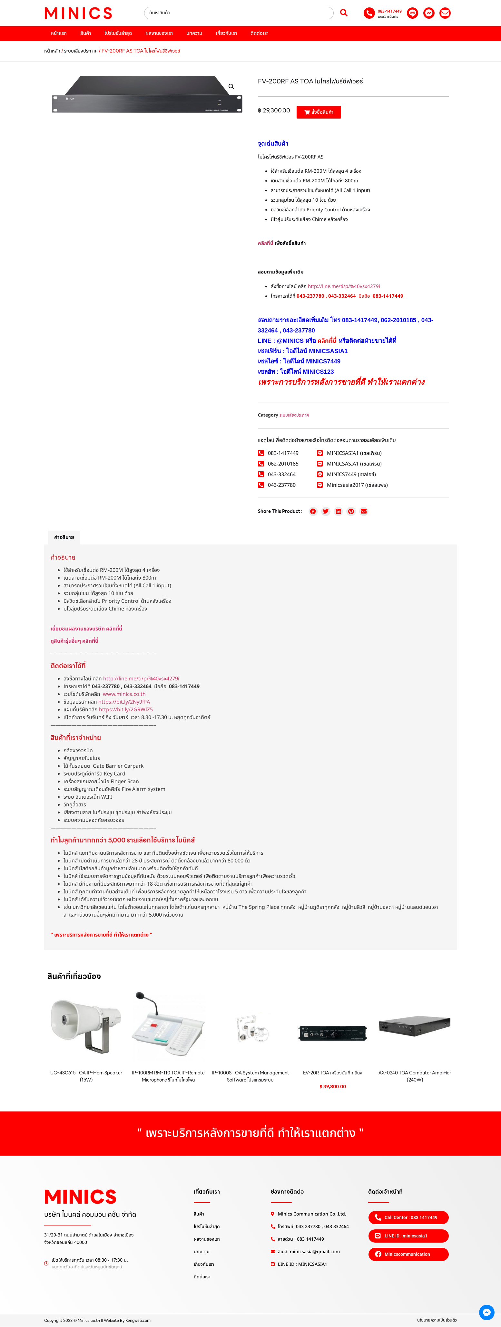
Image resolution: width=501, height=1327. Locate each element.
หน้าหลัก (52, 51)
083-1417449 (390, 11)
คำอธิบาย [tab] (64, 537)
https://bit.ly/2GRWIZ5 (126, 710)
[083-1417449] (369, 13)
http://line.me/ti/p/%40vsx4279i (344, 286)
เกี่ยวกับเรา (226, 33)
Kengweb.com (138, 1320)
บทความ (194, 33)
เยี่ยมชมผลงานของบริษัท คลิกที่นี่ (86, 629)
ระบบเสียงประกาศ (81, 51)
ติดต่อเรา (260, 33)
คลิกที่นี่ (265, 243)
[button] (231, 86)
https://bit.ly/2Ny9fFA (124, 702)
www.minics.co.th (124, 694)
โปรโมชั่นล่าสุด (118, 33)
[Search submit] (344, 13)
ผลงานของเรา (159, 33)
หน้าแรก (59, 33)
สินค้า (85, 33)
